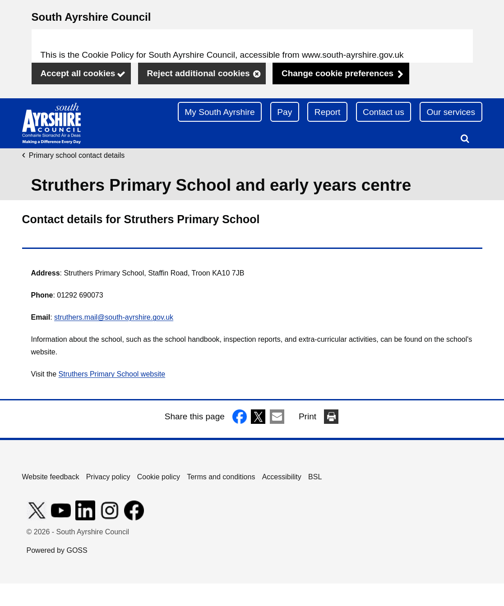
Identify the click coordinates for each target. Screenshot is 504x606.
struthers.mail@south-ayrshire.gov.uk (113, 317)
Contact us (383, 112)
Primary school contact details (77, 155)
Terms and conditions (221, 477)
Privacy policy (108, 477)
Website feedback (50, 477)
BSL (315, 477)
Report (327, 112)
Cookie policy (158, 477)
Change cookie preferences (337, 73)
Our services (450, 112)
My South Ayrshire (219, 112)
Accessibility (281, 477)
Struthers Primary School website (112, 374)
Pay (284, 112)
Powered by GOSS (57, 550)
